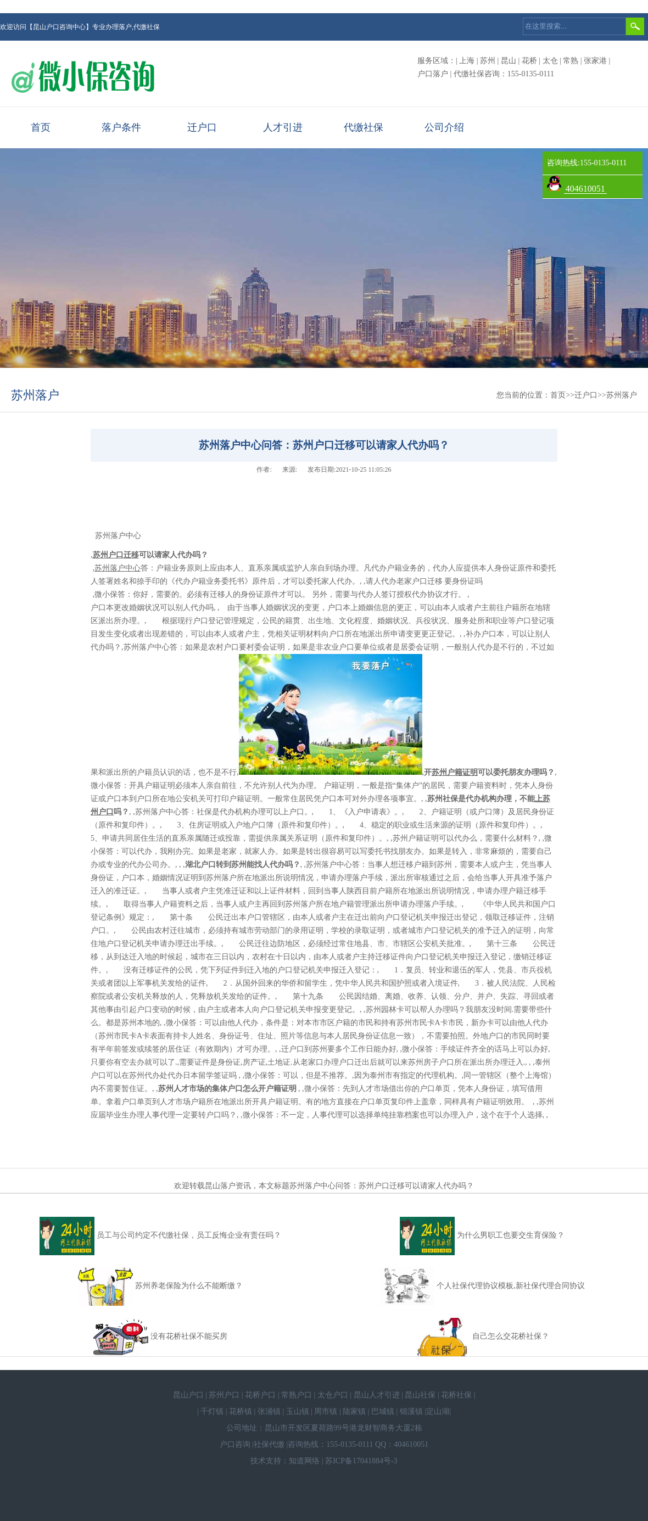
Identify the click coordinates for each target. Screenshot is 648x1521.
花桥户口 (260, 1395)
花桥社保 (456, 1395)
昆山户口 (188, 1395)
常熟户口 (296, 1395)
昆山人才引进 (377, 1395)
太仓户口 (332, 1395)
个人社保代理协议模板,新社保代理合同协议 (511, 1286)
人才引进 (283, 127)
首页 (41, 127)
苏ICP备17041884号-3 (361, 1461)
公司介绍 (444, 127)
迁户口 (202, 127)
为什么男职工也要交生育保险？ (511, 1235)
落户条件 (121, 127)
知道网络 (304, 1461)
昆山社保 (420, 1395)
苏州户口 (224, 1395)
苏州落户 (35, 395)
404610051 (585, 188)
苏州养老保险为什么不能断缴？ (189, 1286)
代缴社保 (363, 127)
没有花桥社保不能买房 (188, 1336)
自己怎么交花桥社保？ (510, 1336)
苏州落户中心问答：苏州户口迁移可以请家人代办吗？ (381, 1186)
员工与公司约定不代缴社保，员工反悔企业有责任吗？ (189, 1235)
